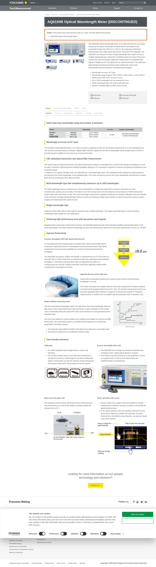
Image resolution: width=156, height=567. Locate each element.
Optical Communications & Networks (21, 534)
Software (96, 98)
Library (95, 8)
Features (48, 113)
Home (47, 14)
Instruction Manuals (128, 95)
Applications (67, 113)
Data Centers (13, 522)
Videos (74, 108)
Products (73, 8)
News (82, 108)
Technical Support (99, 516)
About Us (107, 3)
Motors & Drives (14, 531)
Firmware (125, 98)
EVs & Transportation (16, 525)
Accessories (96, 113)
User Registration (98, 528)
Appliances (12, 519)
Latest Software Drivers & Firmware (104, 519)
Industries (52, 8)
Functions (57, 113)
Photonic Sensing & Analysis (18, 537)
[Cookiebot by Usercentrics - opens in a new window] (14, 562)
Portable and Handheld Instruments (48, 536)
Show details (116, 563)
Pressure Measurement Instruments (48, 533)
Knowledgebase (98, 525)
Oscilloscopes (41, 525)
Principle (86, 113)
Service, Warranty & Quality (102, 522)
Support (117, 8)
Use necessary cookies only (138, 550)
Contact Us (138, 8)
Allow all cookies (137, 543)
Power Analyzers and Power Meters (48, 519)
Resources (68, 519)
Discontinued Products (67, 14)
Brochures (97, 95)
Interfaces (77, 113)
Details (47, 108)
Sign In (114, 3)
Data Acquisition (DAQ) (44, 522)
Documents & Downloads (61, 108)
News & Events (97, 3)
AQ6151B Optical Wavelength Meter (64, 36)
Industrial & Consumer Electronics (20, 528)
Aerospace (12, 516)
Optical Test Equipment (44, 516)
